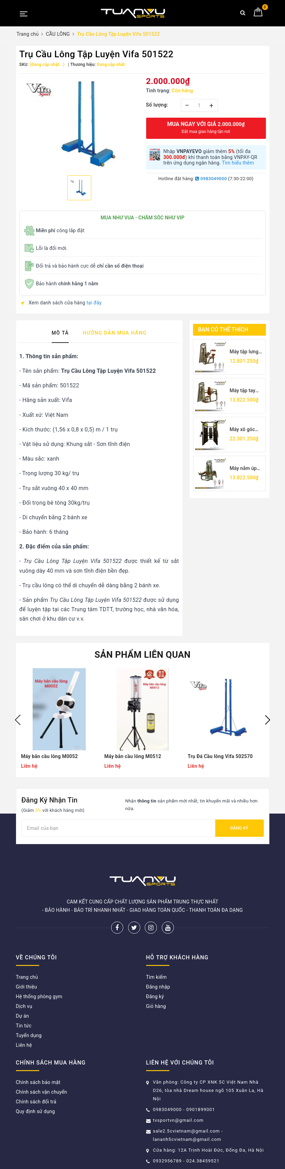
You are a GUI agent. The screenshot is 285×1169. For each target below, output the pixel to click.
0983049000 (211, 178)
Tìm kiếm (156, 977)
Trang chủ (27, 977)
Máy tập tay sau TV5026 (243, 391)
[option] (79, 123)
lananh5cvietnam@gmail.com (187, 1139)
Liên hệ (24, 1045)
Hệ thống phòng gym (39, 996)
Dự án (22, 1016)
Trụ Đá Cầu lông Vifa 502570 (220, 756)
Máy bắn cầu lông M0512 (132, 756)
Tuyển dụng (29, 1035)
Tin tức (24, 1025)
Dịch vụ (24, 1006)
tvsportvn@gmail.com (178, 1120)
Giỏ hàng (156, 1006)
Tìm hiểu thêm (238, 163)
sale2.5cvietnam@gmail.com (186, 1131)
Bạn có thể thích (223, 329)
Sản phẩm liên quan (142, 654)
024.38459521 (203, 1160)
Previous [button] (17, 720)
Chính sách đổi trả (36, 1101)
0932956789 (168, 1160)
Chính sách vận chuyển (41, 1092)
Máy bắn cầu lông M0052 (49, 756)
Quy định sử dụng (35, 1111)
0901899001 (200, 1109)
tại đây (93, 302)
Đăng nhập (158, 987)
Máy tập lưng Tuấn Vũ (244, 352)
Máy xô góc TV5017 (242, 430)
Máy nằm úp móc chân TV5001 (243, 468)
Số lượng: (157, 105)
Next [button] (267, 720)
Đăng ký (239, 828)
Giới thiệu (26, 987)
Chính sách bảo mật (38, 1082)
